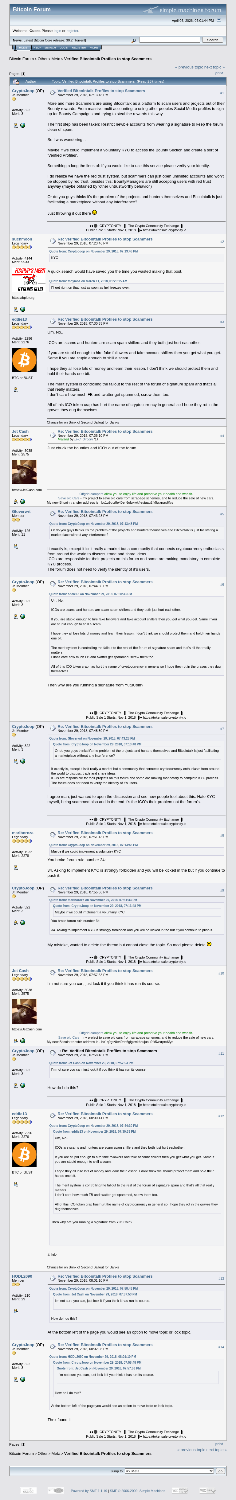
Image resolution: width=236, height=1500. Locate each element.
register (72, 31)
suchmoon (22, 239)
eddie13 (19, 319)
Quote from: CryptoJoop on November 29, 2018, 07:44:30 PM (93, 1125)
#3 (222, 322)
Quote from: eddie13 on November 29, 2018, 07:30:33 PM (90, 594)
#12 (221, 1116)
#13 (221, 1279)
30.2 (69, 40)
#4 (222, 436)
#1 (222, 93)
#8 (222, 835)
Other (43, 59)
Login (64, 47)
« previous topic (189, 67)
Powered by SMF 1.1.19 (89, 1491)
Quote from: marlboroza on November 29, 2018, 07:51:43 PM (93, 900)
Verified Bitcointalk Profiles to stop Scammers (108, 59)
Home (23, 47)
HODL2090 (22, 1276)
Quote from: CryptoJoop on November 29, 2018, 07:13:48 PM (93, 251)
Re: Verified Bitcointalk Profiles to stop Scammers (105, 239)
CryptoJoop (23, 90)
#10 (221, 973)
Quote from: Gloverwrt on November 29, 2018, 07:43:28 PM (92, 738)
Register (79, 47)
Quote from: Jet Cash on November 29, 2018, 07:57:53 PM (91, 1063)
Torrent (80, 40)
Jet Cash (20, 431)
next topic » (214, 67)
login (57, 31)
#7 (222, 729)
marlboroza (22, 832)
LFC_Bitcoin (83, 439)
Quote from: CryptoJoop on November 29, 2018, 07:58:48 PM (93, 1288)
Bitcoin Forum (21, 59)
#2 (222, 242)
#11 (221, 1053)
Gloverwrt (21, 511)
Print (219, 73)
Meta (55, 59)
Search (50, 47)
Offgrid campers (91, 494)
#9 (222, 890)
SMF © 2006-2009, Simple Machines (137, 1491)
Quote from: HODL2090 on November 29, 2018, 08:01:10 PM (92, 1356)
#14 (221, 1347)
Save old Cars (69, 498)
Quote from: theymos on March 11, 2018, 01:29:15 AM (88, 281)
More (94, 47)
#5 (222, 514)
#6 (222, 584)
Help (37, 47)
